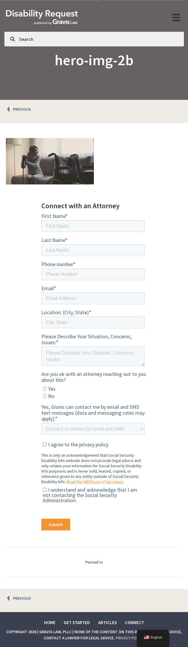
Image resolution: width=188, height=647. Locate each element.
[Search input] (94, 39)
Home (49, 622)
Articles (107, 622)
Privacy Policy (130, 638)
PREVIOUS (22, 109)
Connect (134, 622)
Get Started (77, 622)
